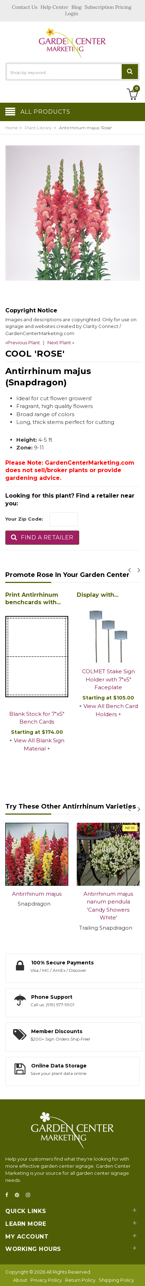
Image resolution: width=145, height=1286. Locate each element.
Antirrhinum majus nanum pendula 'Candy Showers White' (108, 905)
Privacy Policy (46, 1280)
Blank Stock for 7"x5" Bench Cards (36, 717)
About (20, 1280)
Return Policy (80, 1280)
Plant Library (38, 127)
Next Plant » (60, 342)
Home (11, 127)
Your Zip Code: (24, 519)
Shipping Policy (116, 1280)
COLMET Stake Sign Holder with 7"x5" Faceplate (108, 679)
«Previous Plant (22, 342)
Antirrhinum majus (37, 893)
